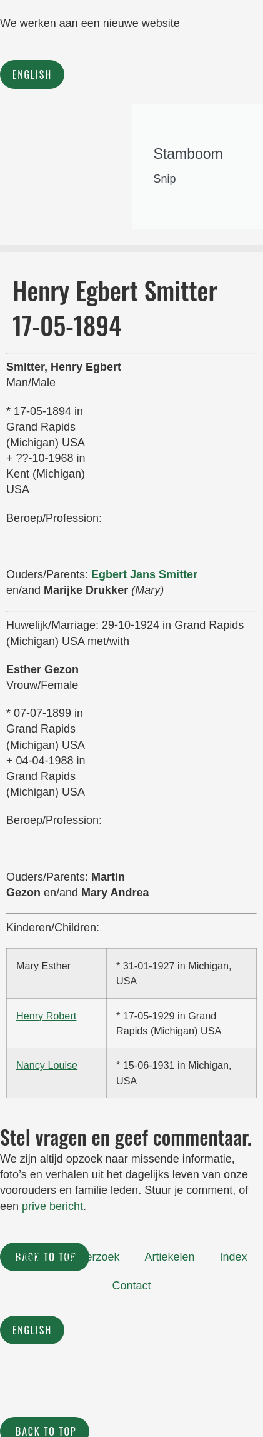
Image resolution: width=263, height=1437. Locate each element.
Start (27, 1257)
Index (233, 1257)
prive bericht (52, 1206)
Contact (131, 1285)
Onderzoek (91, 1257)
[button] (131, 248)
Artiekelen (169, 1257)
